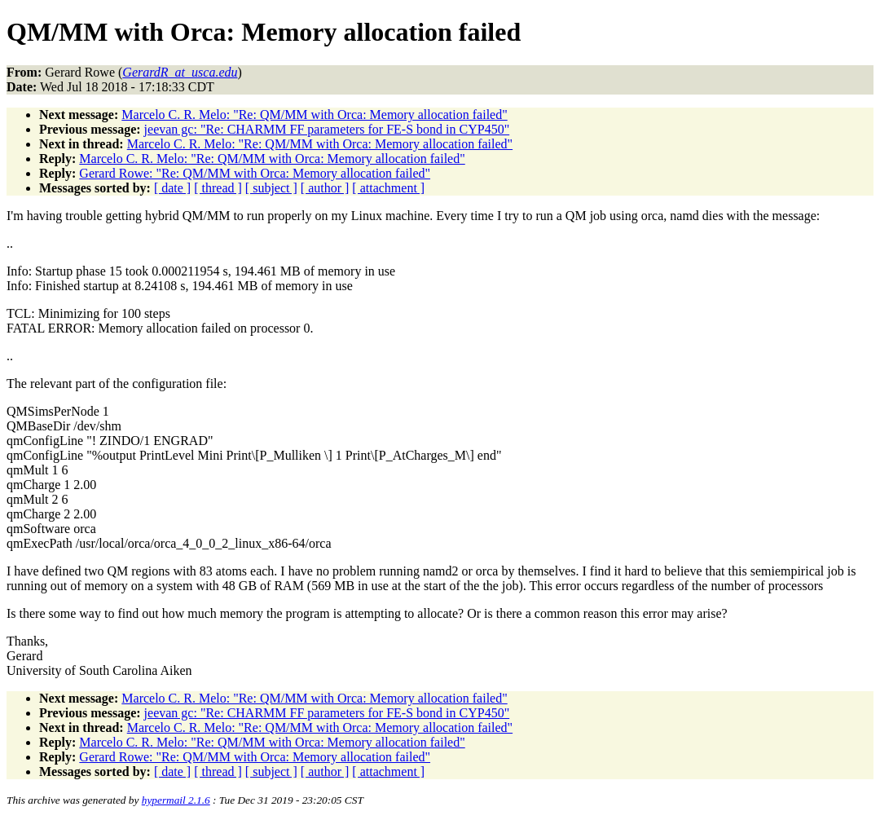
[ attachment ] (388, 188)
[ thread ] (218, 188)
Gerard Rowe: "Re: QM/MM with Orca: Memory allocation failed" (254, 173)
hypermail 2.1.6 (176, 800)
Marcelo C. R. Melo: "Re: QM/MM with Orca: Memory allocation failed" (314, 114)
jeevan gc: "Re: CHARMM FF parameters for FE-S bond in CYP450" (327, 129)
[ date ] (172, 188)
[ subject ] (271, 188)
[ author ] (325, 188)
